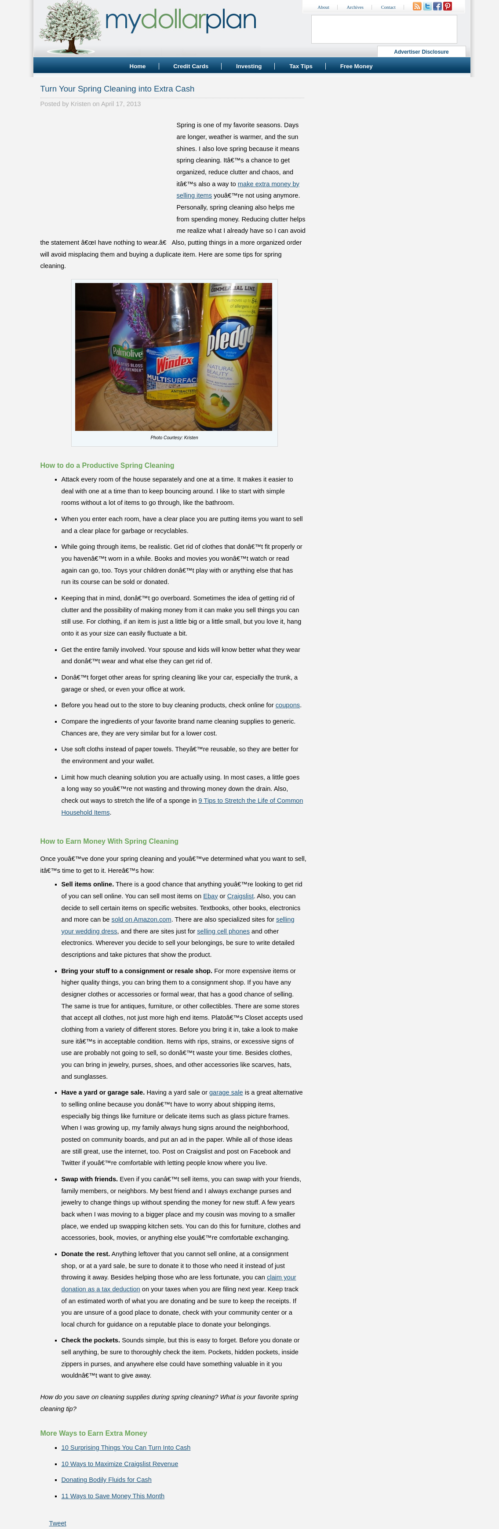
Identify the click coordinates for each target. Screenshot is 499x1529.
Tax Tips (301, 66)
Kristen (81, 103)
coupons (288, 705)
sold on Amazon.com (141, 919)
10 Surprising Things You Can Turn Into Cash (126, 1447)
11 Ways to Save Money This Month (113, 1496)
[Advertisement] (106, 174)
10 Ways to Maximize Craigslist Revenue (120, 1463)
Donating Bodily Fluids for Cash (107, 1479)
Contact (388, 7)
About (323, 7)
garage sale (226, 1092)
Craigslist (240, 896)
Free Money (356, 66)
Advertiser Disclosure (421, 52)
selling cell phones (223, 931)
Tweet (57, 1523)
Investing (249, 66)
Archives (355, 7)
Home (138, 66)
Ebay (210, 896)
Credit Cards (190, 66)
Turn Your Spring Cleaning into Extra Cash (117, 88)
